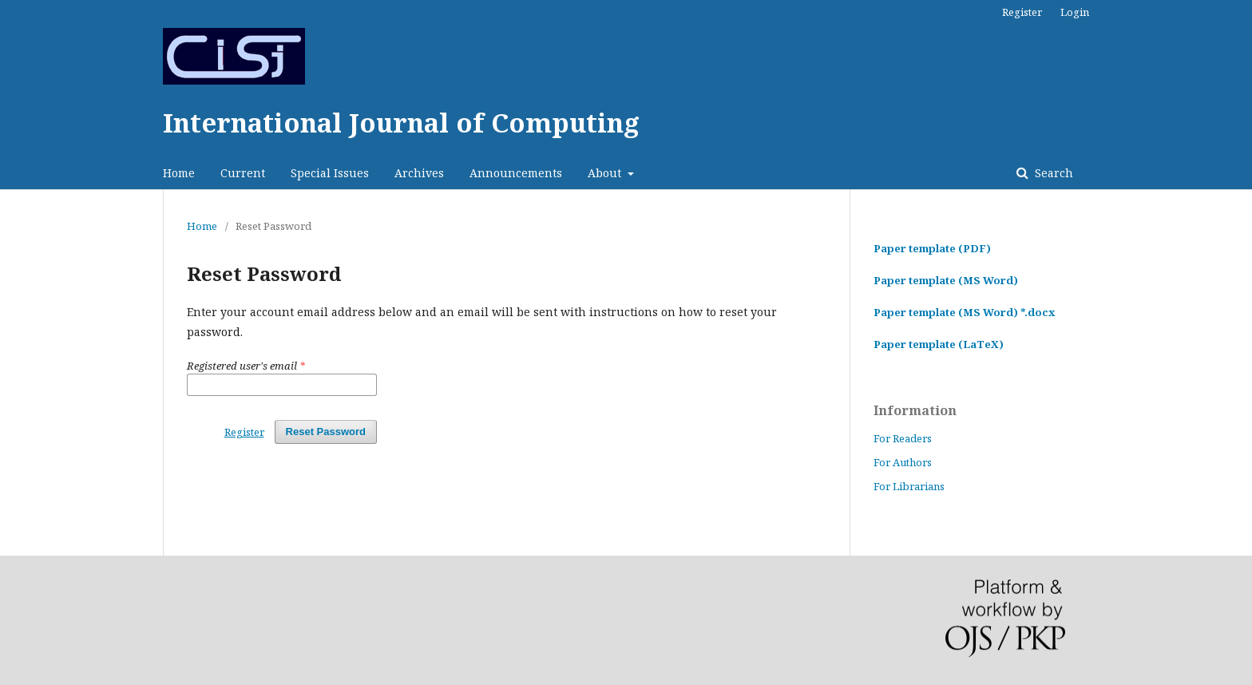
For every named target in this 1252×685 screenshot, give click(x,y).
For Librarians (909, 486)
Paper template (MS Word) (946, 280)
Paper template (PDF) (932, 248)
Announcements (516, 172)
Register (1022, 12)
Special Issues (330, 172)
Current (242, 172)
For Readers (903, 438)
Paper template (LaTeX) (939, 344)
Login (1074, 12)
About (606, 172)
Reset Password (326, 432)
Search (1052, 172)
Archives (419, 172)
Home (179, 172)
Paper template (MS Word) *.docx (964, 312)
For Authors (903, 462)
